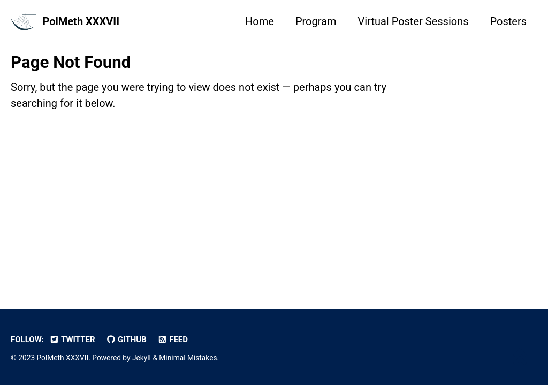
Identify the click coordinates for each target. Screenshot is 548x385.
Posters (508, 21)
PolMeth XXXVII (80, 21)
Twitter (72, 339)
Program (316, 21)
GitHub (126, 339)
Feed (172, 339)
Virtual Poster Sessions (413, 21)
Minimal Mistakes (188, 357)
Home (259, 21)
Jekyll (141, 357)
